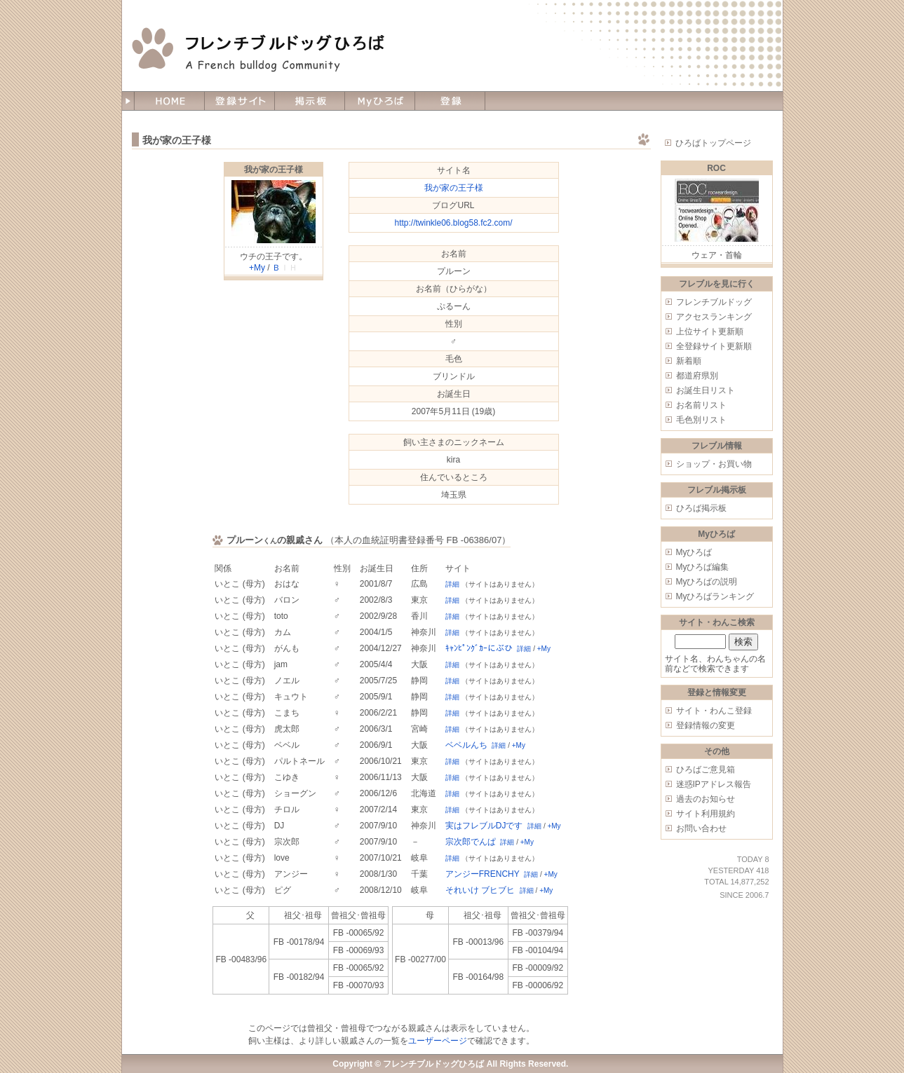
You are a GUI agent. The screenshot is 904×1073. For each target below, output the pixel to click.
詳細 (452, 584)
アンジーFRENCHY (482, 874)
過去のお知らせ (705, 799)
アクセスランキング (714, 317)
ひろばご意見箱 (705, 769)
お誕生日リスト (705, 390)
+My (257, 268)
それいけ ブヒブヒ (480, 890)
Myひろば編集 (702, 567)
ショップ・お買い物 (714, 464)
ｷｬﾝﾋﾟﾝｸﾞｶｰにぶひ (479, 648)
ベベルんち (466, 745)
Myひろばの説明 (707, 582)
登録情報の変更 (705, 725)
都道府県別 (697, 376)
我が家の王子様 (273, 170)
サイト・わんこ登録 (714, 711)
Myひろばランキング (715, 596)
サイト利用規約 (705, 814)
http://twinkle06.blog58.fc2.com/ (453, 223)
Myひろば (694, 552)
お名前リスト (701, 405)
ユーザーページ (437, 1041)
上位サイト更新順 (709, 331)
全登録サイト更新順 (714, 346)
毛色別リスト (701, 420)
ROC (716, 168)
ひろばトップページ (713, 143)
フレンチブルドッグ (714, 302)
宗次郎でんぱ (470, 842)
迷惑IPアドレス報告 (713, 784)
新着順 (688, 361)
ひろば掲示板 (701, 508)
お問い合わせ (701, 828)
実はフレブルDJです (484, 826)
